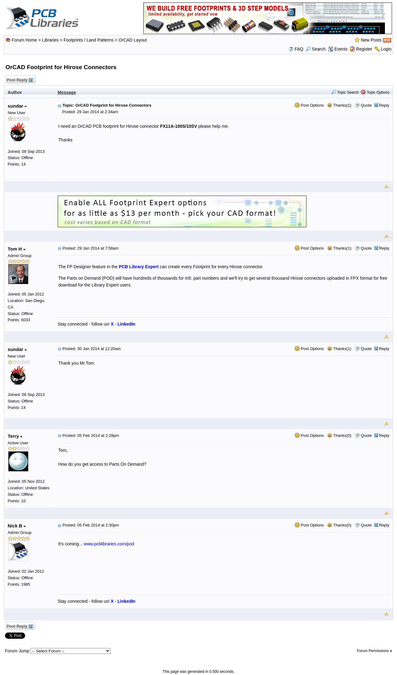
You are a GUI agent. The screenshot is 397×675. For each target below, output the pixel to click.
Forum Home (24, 40)
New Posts (371, 40)
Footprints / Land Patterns (89, 40)
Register (364, 49)
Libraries (50, 40)
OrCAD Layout (132, 40)
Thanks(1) (339, 105)
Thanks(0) (339, 435)
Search (316, 49)
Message (67, 92)
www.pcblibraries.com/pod (109, 543)
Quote (366, 105)
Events (338, 49)
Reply (384, 105)
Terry (15, 436)
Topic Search (345, 92)
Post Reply (19, 80)
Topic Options (375, 92)
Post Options (309, 105)
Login (386, 49)
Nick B (17, 525)
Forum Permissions (374, 651)
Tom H (16, 248)
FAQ (299, 49)
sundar (17, 106)
